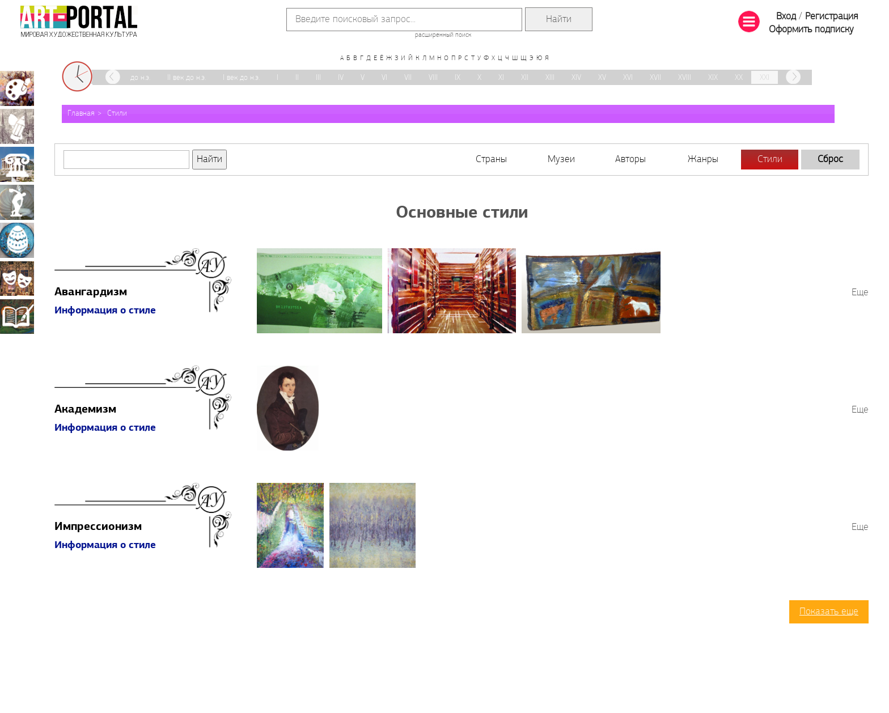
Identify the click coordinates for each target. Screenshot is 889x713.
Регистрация (831, 16)
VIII (433, 78)
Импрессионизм (98, 527)
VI (384, 78)
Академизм (85, 409)
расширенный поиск (443, 35)
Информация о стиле (105, 310)
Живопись (17, 88)
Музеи (561, 159)
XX (739, 78)
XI (501, 78)
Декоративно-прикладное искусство (17, 240)
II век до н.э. (186, 78)
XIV (576, 78)
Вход (786, 16)
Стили (117, 113)
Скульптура (17, 202)
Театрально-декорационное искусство (17, 278)
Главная (81, 113)
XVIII (684, 78)
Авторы (630, 159)
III (318, 78)
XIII (549, 78)
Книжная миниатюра (17, 316)
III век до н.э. (130, 78)
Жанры (703, 159)
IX (457, 78)
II (297, 78)
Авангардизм (90, 292)
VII (408, 78)
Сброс (830, 159)
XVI (628, 78)
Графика (17, 126)
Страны (491, 159)
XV (602, 78)
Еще (860, 292)
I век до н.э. (241, 78)
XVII (655, 78)
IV (341, 78)
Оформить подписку (811, 29)
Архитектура (17, 164)
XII (524, 78)
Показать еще (828, 611)
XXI (764, 78)
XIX (713, 78)
